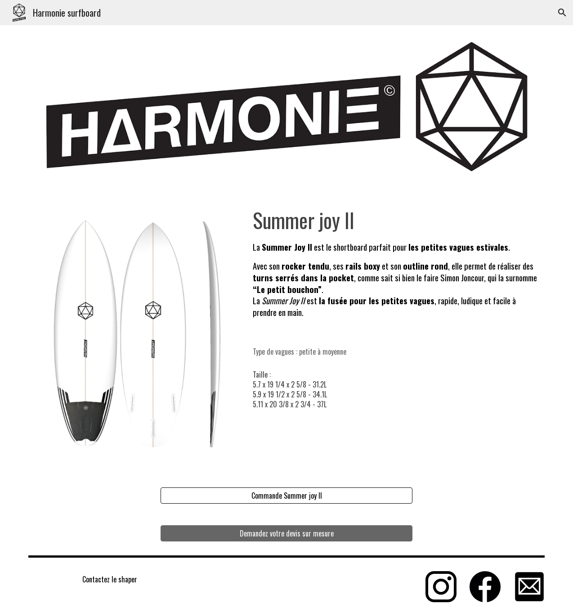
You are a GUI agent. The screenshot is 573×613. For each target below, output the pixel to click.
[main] (397, 270)
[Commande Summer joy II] (286, 495)
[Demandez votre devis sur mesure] (286, 533)
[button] (562, 12)
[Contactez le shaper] (110, 579)
